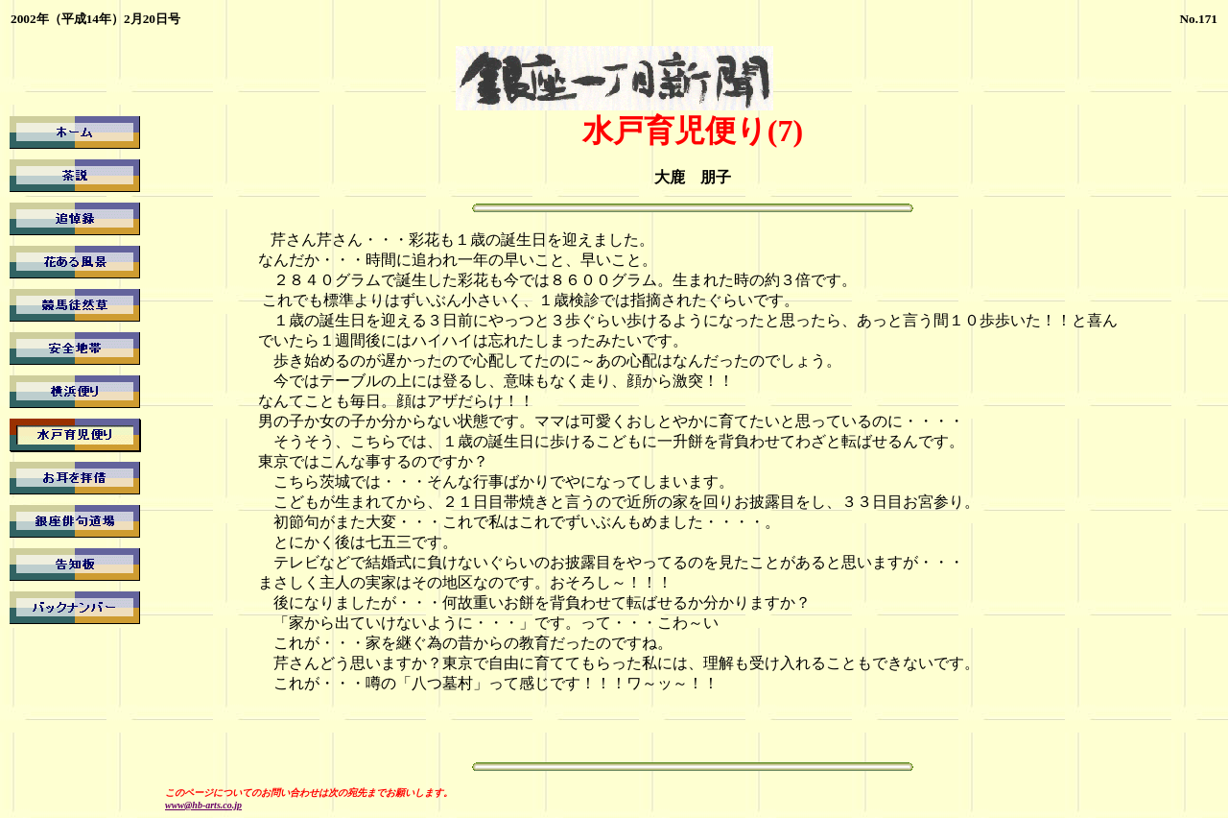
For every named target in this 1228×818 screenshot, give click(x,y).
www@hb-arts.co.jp (203, 805)
